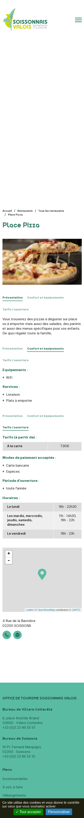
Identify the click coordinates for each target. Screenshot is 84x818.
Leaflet (29, 610)
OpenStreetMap (46, 610)
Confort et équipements (45, 297)
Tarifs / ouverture (15, 309)
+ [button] (8, 554)
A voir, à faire (12, 787)
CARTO (76, 610)
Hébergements (14, 795)
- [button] (8, 560)
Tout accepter (28, 812)
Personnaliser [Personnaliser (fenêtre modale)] (59, 812)
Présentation (12, 348)
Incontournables (15, 779)
